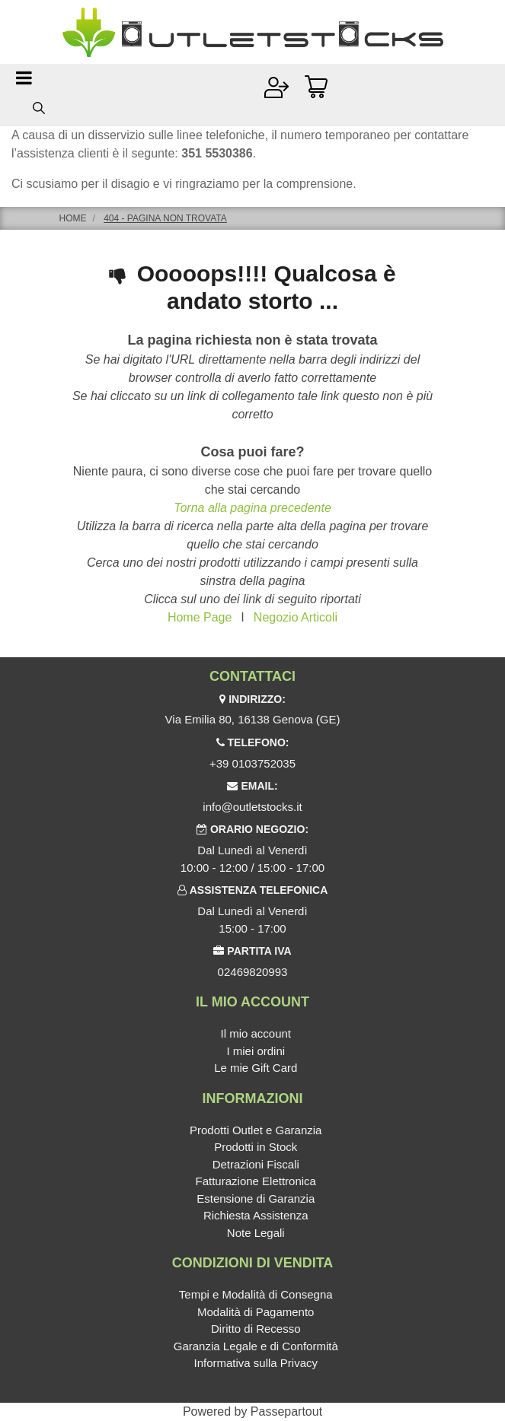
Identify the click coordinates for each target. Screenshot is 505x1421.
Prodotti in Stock (255, 1146)
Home (73, 218)
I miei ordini (255, 1050)
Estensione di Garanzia (256, 1198)
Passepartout (286, 1411)
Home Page (200, 617)
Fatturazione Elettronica (256, 1181)
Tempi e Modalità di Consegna (256, 1294)
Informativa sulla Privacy (255, 1362)
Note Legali (256, 1232)
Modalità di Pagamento (255, 1311)
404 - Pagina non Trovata (165, 218)
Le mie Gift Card (255, 1067)
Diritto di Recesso (256, 1328)
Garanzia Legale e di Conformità (256, 1346)
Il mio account (255, 1033)
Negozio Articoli (295, 617)
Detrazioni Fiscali (256, 1164)
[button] (39, 108)
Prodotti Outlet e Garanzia (255, 1130)
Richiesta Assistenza (255, 1215)
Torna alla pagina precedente (252, 507)
